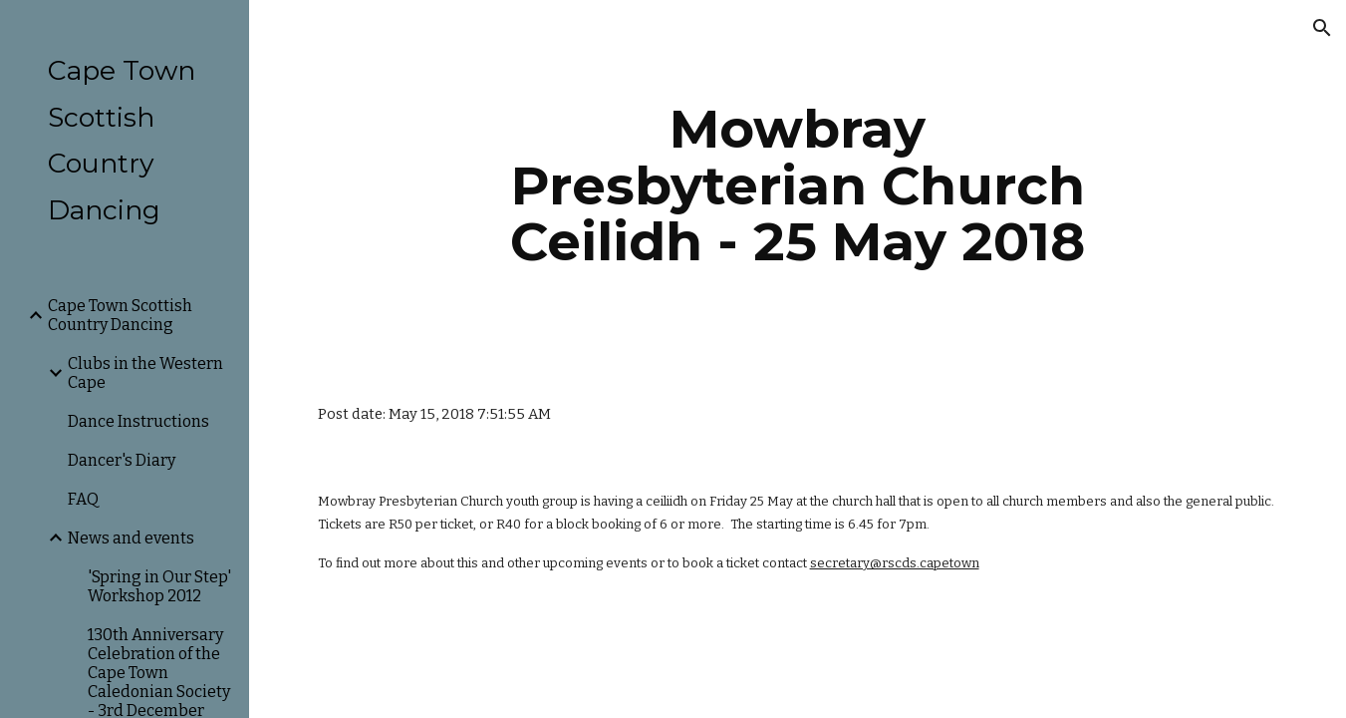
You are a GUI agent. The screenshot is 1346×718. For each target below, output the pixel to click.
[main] (797, 185)
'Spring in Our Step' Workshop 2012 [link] (159, 586)
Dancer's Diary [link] (121, 460)
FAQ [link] (83, 499)
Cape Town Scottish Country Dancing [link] (120, 315)
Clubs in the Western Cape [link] (145, 373)
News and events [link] (131, 538)
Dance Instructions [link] (138, 421)
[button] (1322, 28)
